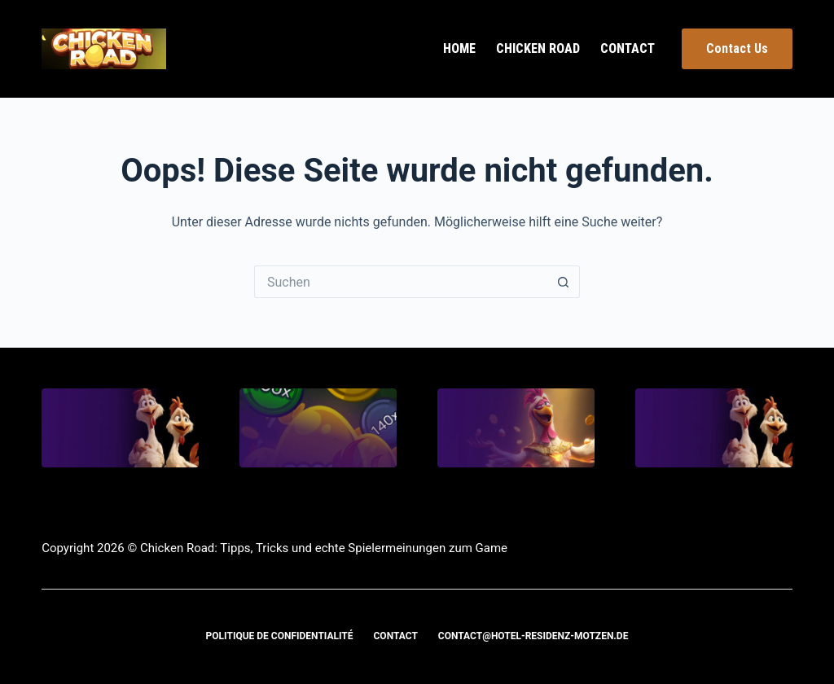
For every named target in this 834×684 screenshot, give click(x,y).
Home (459, 48)
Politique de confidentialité (279, 636)
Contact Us (737, 48)
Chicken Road (538, 48)
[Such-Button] (563, 281)
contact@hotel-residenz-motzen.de (533, 636)
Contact (627, 48)
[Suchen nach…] (400, 281)
